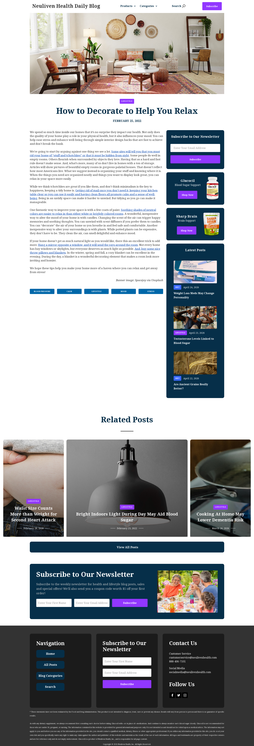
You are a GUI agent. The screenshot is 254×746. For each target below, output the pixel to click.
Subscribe (212, 6)
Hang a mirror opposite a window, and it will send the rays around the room (88, 245)
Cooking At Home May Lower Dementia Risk (220, 517)
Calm (69, 291)
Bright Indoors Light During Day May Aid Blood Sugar (127, 517)
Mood (124, 291)
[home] (66, 6)
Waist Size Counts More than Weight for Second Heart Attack (33, 514)
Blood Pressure (42, 291)
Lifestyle (127, 101)
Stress (150, 291)
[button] (129, 6)
